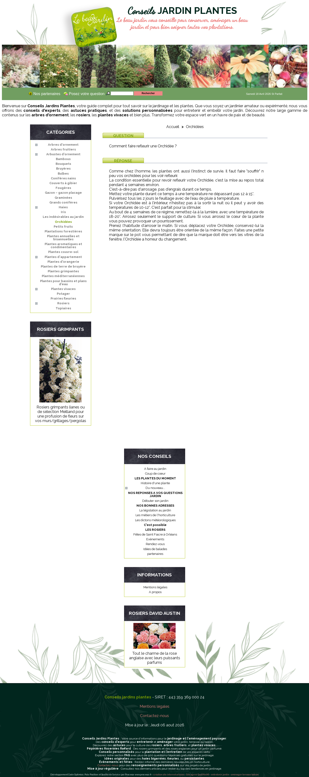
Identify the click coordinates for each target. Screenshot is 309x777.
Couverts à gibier (63, 183)
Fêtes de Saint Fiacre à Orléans (155, 534)
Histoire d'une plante (155, 483)
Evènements (155, 539)
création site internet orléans (168, 774)
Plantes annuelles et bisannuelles (63, 237)
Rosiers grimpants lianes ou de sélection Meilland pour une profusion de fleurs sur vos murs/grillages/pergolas (60, 414)
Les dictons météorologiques (155, 520)
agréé (194, 774)
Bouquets (63, 164)
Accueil (172, 126)
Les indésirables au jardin (63, 217)
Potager (63, 293)
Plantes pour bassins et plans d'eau (63, 282)
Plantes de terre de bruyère (63, 266)
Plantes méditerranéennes (63, 276)
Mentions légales (155, 587)
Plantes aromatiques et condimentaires (63, 245)
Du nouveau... (155, 488)
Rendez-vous (155, 544)
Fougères (63, 188)
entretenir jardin (220, 774)
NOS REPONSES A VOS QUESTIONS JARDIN (155, 494)
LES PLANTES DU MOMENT (155, 478)
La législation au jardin (155, 510)
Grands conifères (63, 202)
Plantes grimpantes (63, 271)
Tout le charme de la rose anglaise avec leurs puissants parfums (154, 658)
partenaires (155, 554)
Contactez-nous (154, 715)
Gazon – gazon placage (63, 192)
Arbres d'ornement (63, 144)
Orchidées (63, 222)
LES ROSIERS (155, 529)
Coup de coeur (155, 473)
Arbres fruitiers (63, 149)
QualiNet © (203, 774)
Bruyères (63, 168)
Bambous (63, 159)
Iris (63, 212)
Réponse (123, 161)
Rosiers (63, 303)
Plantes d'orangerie (63, 261)
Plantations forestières (63, 231)
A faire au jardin (155, 469)
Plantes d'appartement (63, 257)
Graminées (63, 197)
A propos (155, 592)
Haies (63, 207)
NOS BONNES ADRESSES (155, 505)
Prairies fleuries (63, 298)
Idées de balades (155, 549)
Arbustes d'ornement (63, 154)
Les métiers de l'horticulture (155, 515)
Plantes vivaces (63, 289)
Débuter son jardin (155, 501)
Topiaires (63, 308)
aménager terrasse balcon (245, 774)
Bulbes (63, 173)
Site (188, 774)
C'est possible (155, 525)
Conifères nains (63, 178)
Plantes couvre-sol (63, 252)
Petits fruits (63, 226)
